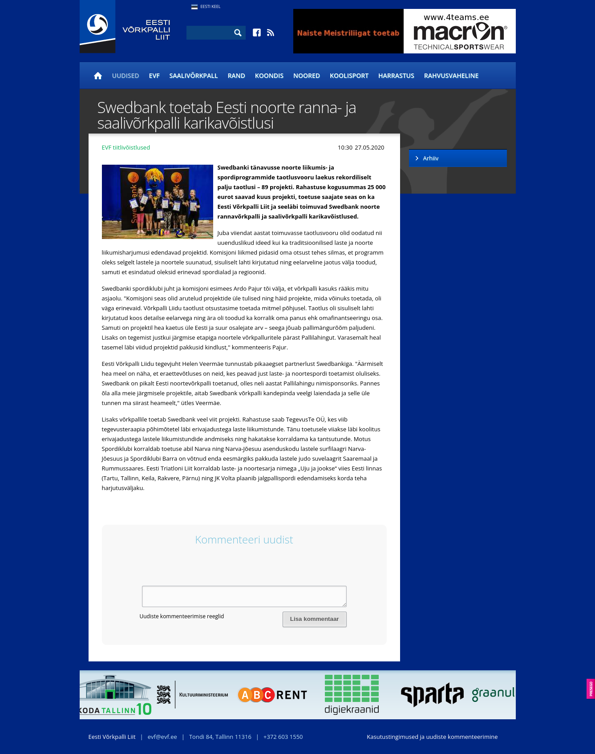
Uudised (125, 75)
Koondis (269, 75)
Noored (306, 75)
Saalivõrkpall (194, 75)
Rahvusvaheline (451, 75)
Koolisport (349, 75)
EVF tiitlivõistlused (126, 147)
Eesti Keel (211, 6)
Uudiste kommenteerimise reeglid (182, 616)
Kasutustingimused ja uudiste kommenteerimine (432, 737)
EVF (154, 75)
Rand (236, 75)
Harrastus (396, 75)
